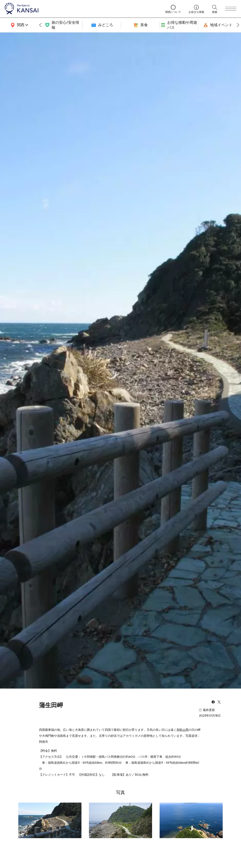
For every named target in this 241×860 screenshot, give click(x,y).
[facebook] (213, 702)
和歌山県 (183, 730)
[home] (81, 9)
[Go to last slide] (40, 25)
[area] (18, 25)
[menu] (230, 8)
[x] (219, 702)
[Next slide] (238, 25)
